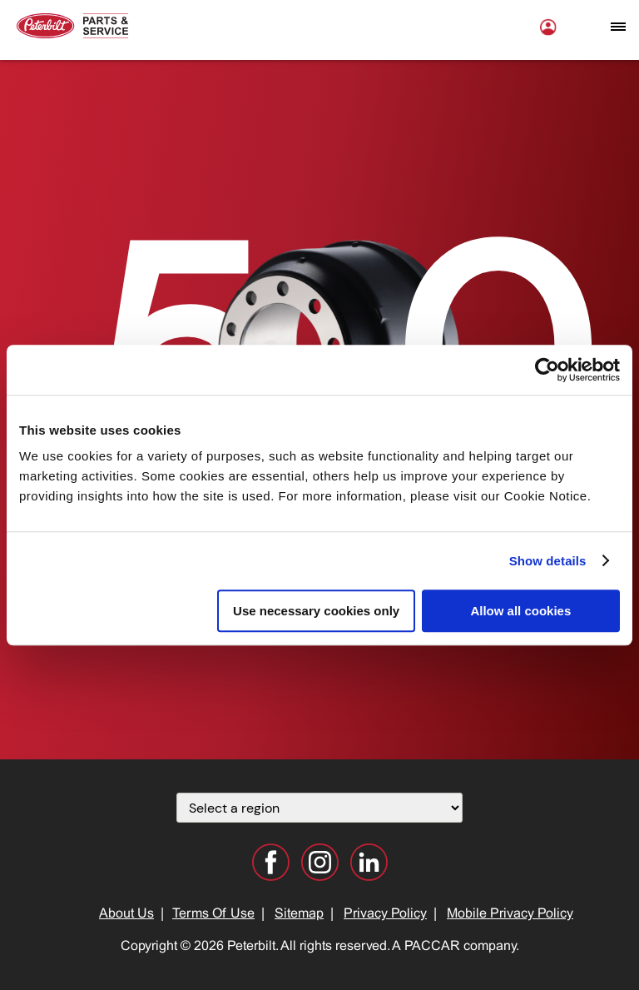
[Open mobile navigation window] (618, 27)
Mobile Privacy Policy (510, 914)
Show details (548, 561)
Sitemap (299, 914)
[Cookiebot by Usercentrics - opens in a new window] (547, 369)
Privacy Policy (385, 914)
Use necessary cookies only (316, 611)
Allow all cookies (520, 611)
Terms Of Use (213, 914)
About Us (126, 914)
